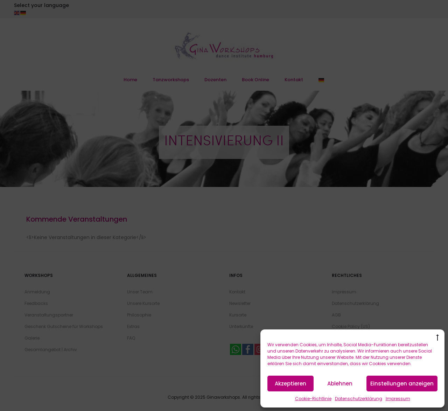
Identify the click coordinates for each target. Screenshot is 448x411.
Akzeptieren (290, 383)
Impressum (398, 399)
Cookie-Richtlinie (313, 399)
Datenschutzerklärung (358, 399)
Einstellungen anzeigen (402, 383)
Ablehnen (339, 383)
